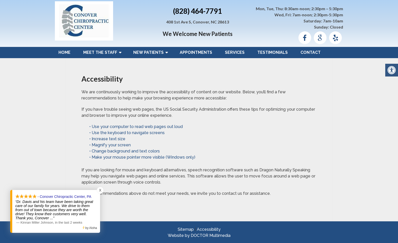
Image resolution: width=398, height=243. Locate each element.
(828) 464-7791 (197, 11)
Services (235, 52)
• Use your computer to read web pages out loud (136, 126)
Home (64, 52)
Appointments (196, 52)
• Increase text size (107, 138)
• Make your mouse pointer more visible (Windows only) (142, 157)
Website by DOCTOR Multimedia (199, 235)
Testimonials (272, 52)
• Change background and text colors (125, 151)
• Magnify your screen (110, 145)
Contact (310, 52)
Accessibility (209, 229)
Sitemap (186, 229)
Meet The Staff (100, 52)
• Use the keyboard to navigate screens (127, 132)
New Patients (148, 52)
